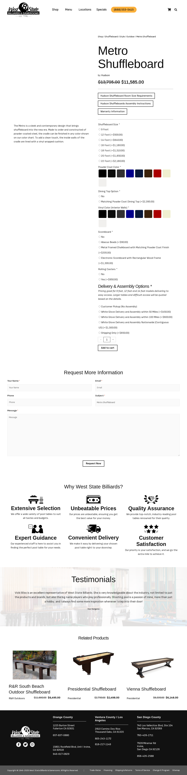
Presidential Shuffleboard (92, 689)
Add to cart (107, 348)
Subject (100, 396)
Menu (68, 9)
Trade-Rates (95, 770)
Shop (55, 9)
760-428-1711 (145, 735)
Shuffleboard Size (109, 124)
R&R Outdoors (17, 698)
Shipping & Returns (123, 770)
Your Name (13, 381)
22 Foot (113, 161)
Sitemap (176, 770)
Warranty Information (112, 111)
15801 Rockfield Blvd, (65, 746)
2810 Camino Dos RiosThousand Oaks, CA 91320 (109, 730)
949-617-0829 (61, 754)
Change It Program (161, 770)
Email (98, 381)
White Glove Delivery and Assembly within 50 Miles (136, 312)
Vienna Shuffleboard (146, 689)
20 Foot (113, 155)
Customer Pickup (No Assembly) (119, 307)
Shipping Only (115, 333)
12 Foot (112, 134)
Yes (109, 279)
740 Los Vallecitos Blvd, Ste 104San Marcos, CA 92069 (155, 727)
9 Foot (105, 129)
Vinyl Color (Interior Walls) (113, 207)
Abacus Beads (114, 242)
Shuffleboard (111, 36)
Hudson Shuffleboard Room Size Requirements (126, 95)
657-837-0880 (61, 735)
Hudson (105, 75)
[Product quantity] (106, 340)
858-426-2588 (145, 756)
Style (122, 36)
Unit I (80, 746)
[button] (176, 9)
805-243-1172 (103, 738)
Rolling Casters (107, 269)
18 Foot (113, 150)
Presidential (74, 698)
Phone (10, 396)
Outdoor (131, 36)
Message (12, 411)
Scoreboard (105, 232)
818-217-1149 (103, 744)
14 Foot (112, 140)
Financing (108, 770)
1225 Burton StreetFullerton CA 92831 (64, 727)
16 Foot (113, 145)
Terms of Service (142, 770)
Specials (101, 9)
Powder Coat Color (109, 167)
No (102, 196)
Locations (85, 9)
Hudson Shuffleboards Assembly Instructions (126, 103)
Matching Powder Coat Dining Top (127, 201)
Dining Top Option (109, 191)
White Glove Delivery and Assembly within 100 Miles (136, 317)
